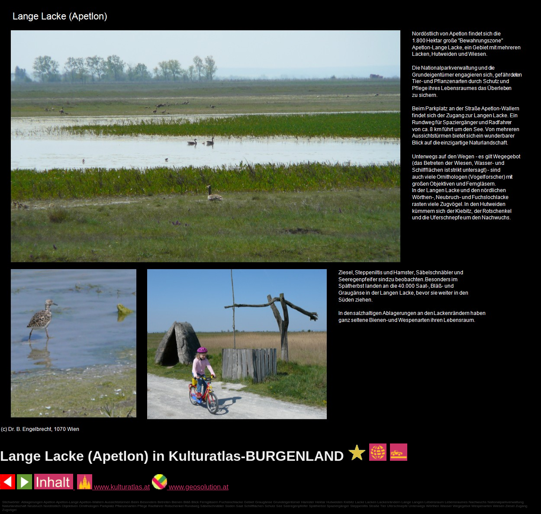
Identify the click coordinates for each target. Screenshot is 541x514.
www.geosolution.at (190, 487)
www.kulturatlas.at (113, 487)
